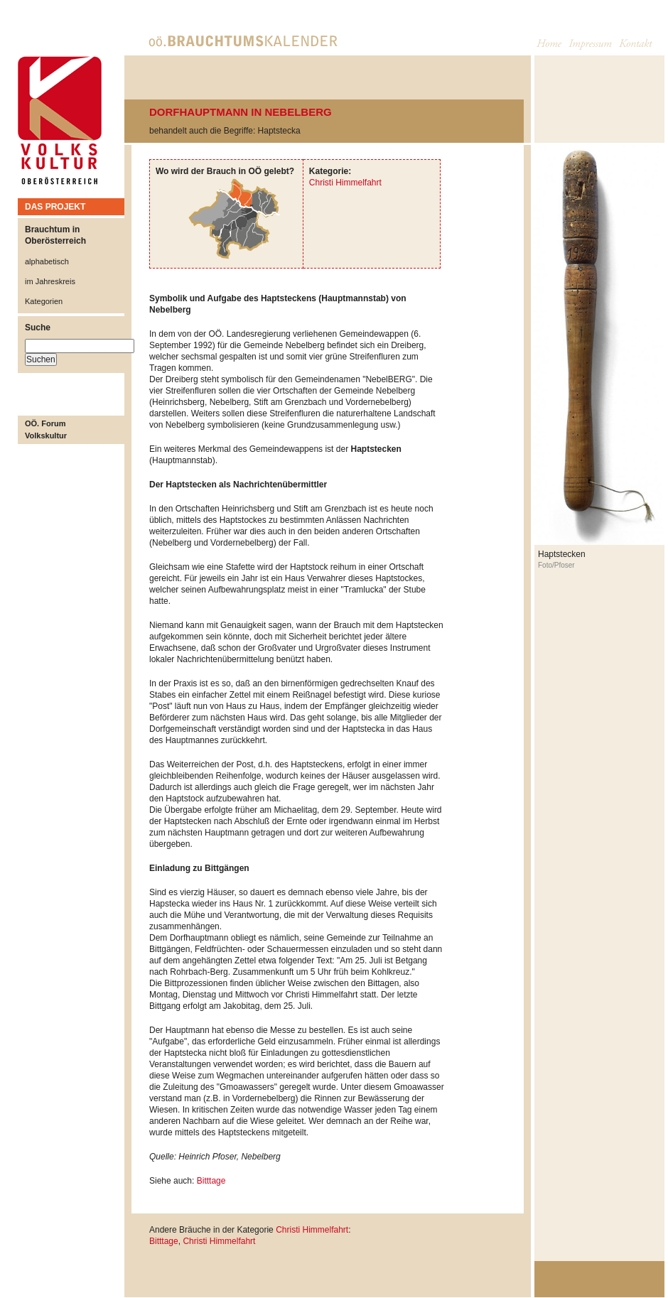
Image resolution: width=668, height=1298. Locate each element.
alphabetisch (47, 261)
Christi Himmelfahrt (345, 183)
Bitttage (211, 1181)
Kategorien (44, 301)
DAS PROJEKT (55, 207)
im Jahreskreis (50, 281)
